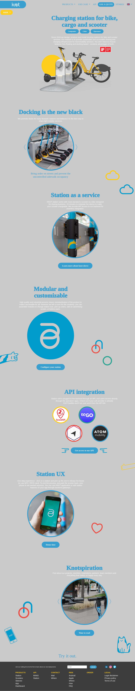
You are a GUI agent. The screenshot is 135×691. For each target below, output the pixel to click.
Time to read (84, 633)
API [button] (34, 673)
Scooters (19, 678)
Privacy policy (110, 678)
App (17, 683)
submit (93, 667)
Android (72, 676)
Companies (72, 31)
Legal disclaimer (111, 676)
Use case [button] (83, 4)
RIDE (6, 12)
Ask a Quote (106, 4)
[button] (130, 4)
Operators (97, 31)
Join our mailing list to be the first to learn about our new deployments (35, 667)
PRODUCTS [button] (20, 673)
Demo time (50, 545)
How (71, 683)
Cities (85, 31)
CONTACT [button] (55, 673)
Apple (71, 678)
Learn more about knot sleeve (75, 266)
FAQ (71, 686)
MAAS (36, 676)
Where (54, 678)
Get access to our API (84, 450)
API (94, 4)
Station (18, 676)
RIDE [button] (71, 673)
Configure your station (51, 367)
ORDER (90, 673)
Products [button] (68, 4)
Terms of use (110, 681)
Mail (53, 676)
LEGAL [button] (108, 673)
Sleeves (18, 681)
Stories (120, 4)
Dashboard (20, 686)
